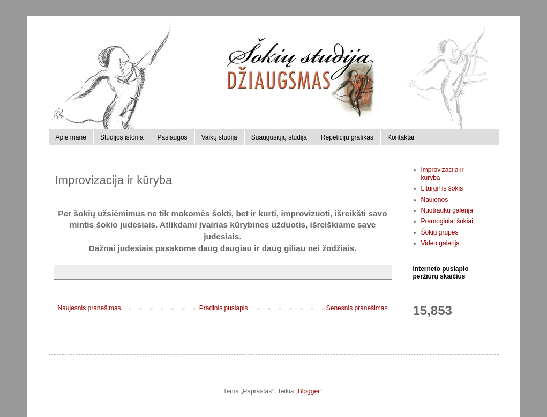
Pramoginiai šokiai (447, 221)
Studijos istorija (122, 137)
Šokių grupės (440, 232)
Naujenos (434, 199)
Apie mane (71, 137)
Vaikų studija (219, 137)
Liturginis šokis (442, 188)
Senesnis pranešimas (357, 308)
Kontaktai (400, 137)
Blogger (309, 391)
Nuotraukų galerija (447, 210)
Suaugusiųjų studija (279, 137)
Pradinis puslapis (223, 308)
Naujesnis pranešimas (89, 308)
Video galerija (440, 243)
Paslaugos (173, 137)
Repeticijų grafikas (347, 137)
